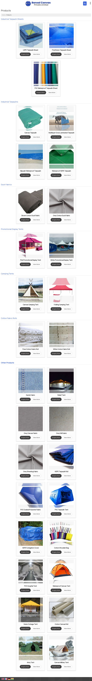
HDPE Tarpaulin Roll (61, 472)
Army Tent (30, 662)
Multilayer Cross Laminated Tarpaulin (61, 133)
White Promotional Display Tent (61, 260)
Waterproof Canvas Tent (61, 586)
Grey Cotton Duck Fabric (61, 216)
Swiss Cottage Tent (31, 624)
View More (36, 54)
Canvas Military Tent (61, 662)
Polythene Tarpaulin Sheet (61, 50)
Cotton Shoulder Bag (61, 548)
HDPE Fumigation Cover (30, 548)
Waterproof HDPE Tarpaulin (61, 171)
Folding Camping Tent (61, 305)
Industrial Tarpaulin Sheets (12, 19)
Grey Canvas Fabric (30, 433)
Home (3, 15)
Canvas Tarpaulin (30, 133)
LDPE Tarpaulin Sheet (30, 50)
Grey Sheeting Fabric (30, 472)
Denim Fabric (30, 395)
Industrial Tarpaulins (9, 102)
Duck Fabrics (6, 184)
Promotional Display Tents (12, 229)
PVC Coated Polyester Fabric (30, 510)
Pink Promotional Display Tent (30, 260)
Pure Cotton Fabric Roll (31, 349)
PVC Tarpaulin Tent (61, 510)
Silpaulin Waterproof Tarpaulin (30, 171)
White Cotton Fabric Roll (61, 349)
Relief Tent (61, 395)
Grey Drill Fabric (61, 433)
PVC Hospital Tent (30, 586)
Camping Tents (7, 273)
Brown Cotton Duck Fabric (31, 216)
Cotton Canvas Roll (61, 624)
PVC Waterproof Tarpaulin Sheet (46, 88)
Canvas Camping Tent (30, 305)
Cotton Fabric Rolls (9, 318)
